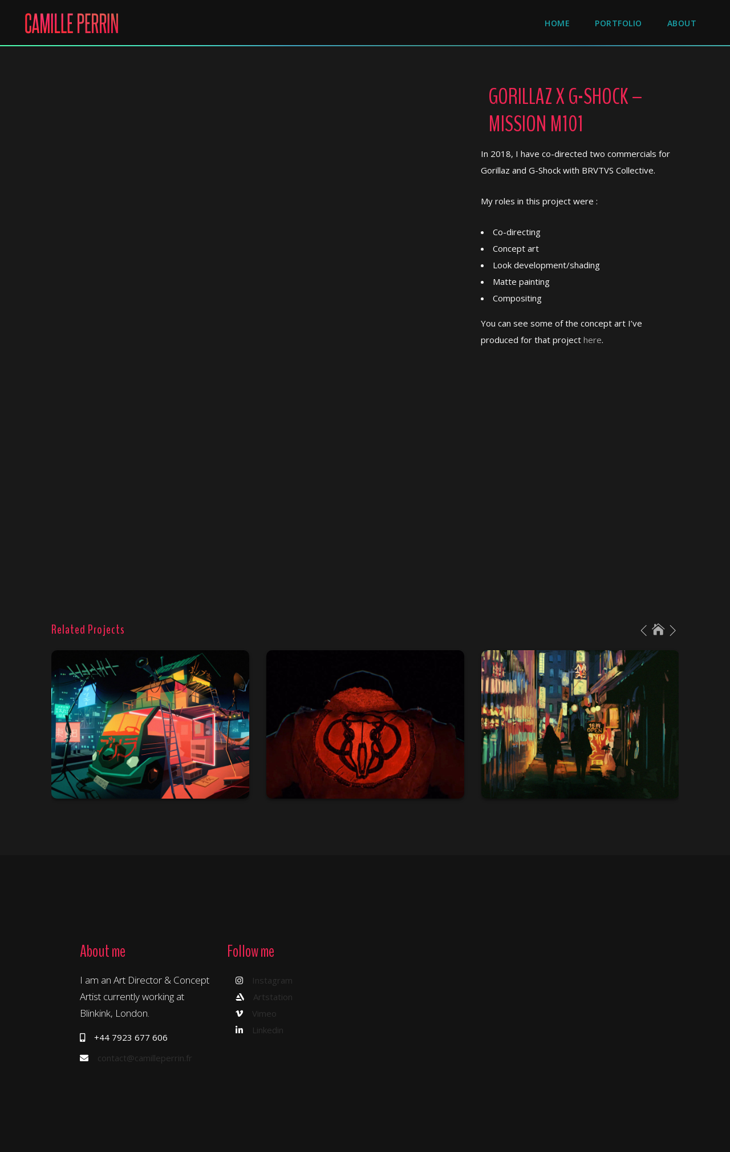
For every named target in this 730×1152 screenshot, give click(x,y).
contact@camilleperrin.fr (145, 1058)
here (592, 339)
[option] (150, 724)
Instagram (272, 980)
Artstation (273, 996)
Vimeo (264, 1013)
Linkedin (267, 1030)
